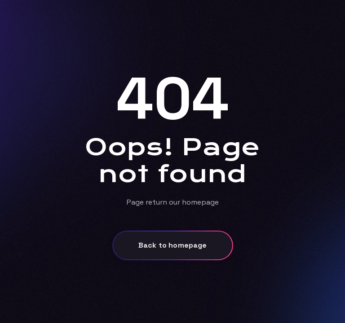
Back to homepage (172, 245)
